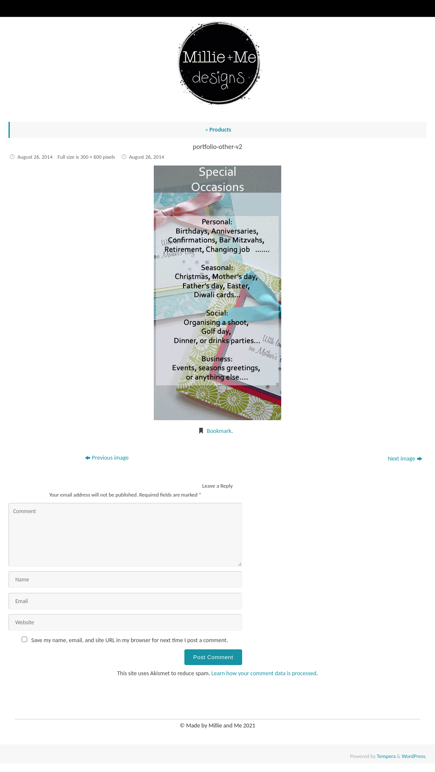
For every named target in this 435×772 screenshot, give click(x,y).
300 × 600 (91, 157)
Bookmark (219, 431)
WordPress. (414, 756)
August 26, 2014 (35, 157)
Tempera (386, 756)
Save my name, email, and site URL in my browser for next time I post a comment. (129, 640)
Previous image (107, 457)
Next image (405, 458)
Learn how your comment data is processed (264, 673)
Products (218, 129)
